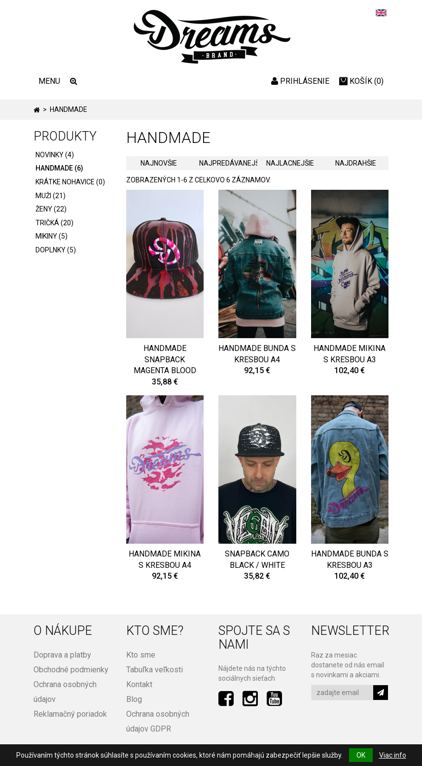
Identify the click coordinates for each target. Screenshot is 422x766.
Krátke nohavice (70, 182)
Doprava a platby (62, 655)
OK (360, 755)
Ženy (51, 209)
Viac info (392, 755)
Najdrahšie (355, 163)
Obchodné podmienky (71, 669)
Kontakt (139, 684)
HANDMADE (59, 168)
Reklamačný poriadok (70, 714)
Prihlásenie (300, 81)
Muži (50, 196)
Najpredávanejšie (228, 163)
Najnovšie (159, 163)
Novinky (54, 155)
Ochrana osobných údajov (65, 692)
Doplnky (55, 250)
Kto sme (140, 655)
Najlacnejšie (290, 163)
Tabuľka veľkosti (154, 669)
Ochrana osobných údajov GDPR (157, 721)
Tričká (54, 223)
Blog (134, 699)
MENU (49, 81)
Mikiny (51, 236)
